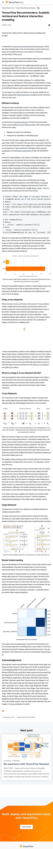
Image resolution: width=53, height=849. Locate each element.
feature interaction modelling (27, 95)
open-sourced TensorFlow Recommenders (28, 46)
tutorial (16, 294)
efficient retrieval (8, 95)
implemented (20, 644)
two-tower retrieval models (26, 125)
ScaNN (11, 68)
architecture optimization (22, 151)
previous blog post (21, 122)
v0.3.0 (20, 54)
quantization (6, 151)
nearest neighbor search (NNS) (24, 173)
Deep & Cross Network (41, 365)
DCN (45, 516)
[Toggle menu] (3, 2)
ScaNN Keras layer (34, 188)
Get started (26, 827)
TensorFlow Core (8, 717)
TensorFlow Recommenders (26, 717)
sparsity (43, 148)
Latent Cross (9, 367)
